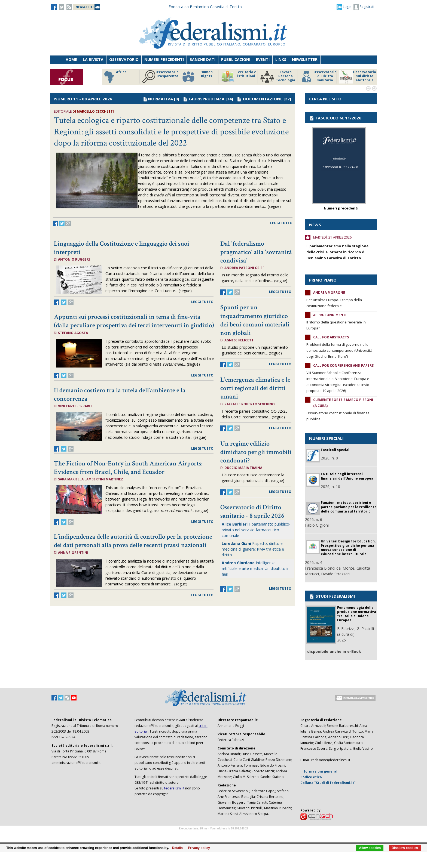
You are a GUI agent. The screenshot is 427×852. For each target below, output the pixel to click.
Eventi (263, 59)
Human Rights (197, 77)
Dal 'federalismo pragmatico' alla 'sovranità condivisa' (256, 252)
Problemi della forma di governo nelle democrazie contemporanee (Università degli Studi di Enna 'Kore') (339, 350)
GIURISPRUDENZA (206, 98)
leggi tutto (281, 223)
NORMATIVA (160, 98)
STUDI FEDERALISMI (332, 596)
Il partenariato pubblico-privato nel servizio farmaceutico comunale (256, 529)
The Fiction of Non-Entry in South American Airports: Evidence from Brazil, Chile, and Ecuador (128, 467)
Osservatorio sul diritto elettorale (357, 77)
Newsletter (305, 59)
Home (71, 59)
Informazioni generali (319, 771)
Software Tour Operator (213, 834)
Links (280, 59)
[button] (343, 6)
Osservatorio (124, 59)
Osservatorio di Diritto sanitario (318, 77)
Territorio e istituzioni (238, 77)
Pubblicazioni (235, 59)
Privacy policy (199, 848)
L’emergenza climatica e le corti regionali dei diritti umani (255, 388)
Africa (114, 77)
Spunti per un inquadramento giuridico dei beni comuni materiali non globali (254, 320)
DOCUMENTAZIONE (262, 98)
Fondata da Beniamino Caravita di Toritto (205, 6)
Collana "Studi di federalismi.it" (328, 782)
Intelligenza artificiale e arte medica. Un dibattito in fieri (255, 568)
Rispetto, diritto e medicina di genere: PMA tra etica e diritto (253, 549)
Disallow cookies (405, 848)
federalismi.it (174, 788)
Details (177, 848)
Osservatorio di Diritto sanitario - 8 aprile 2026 (252, 511)
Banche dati (202, 59)
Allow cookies (370, 848)
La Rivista (93, 59)
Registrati (363, 7)
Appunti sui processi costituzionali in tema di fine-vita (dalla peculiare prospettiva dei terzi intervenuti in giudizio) (134, 321)
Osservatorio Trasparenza (160, 77)
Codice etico (311, 777)
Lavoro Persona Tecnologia (277, 77)
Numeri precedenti (164, 59)
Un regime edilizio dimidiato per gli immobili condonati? (255, 452)
